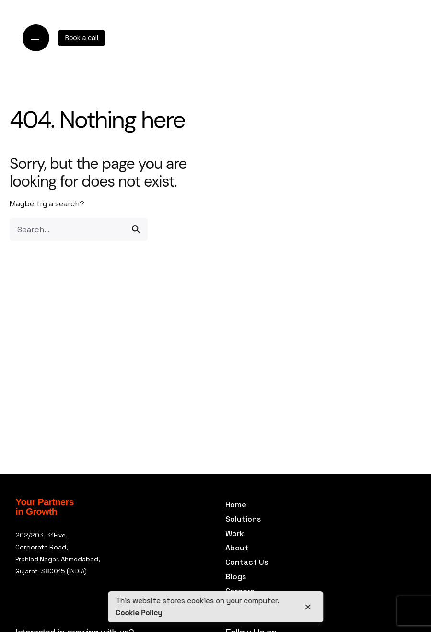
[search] (136, 229)
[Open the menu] (36, 37)
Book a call (81, 38)
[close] (308, 607)
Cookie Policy (139, 612)
